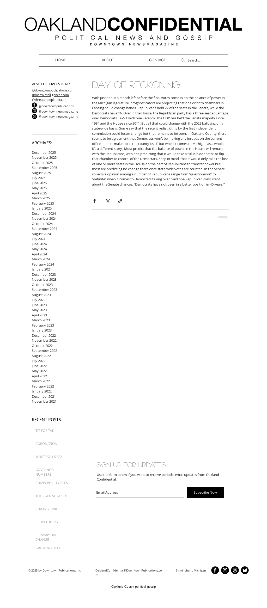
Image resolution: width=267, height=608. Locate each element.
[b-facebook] (34, 105)
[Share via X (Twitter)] (107, 200)
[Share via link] (120, 200)
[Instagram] (34, 110)
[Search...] (202, 60)
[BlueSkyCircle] (245, 570)
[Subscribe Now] (205, 492)
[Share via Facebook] (94, 200)
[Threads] (34, 116)
